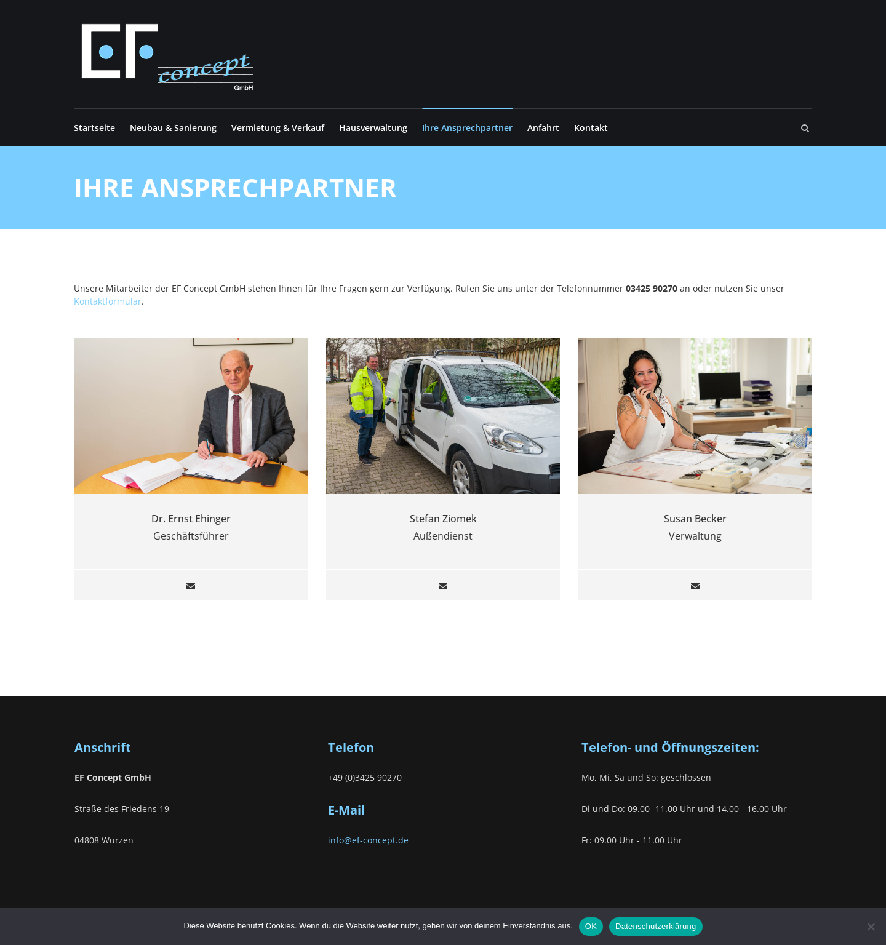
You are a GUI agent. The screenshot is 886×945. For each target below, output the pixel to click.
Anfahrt (543, 128)
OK (591, 926)
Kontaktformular (108, 301)
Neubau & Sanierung (173, 128)
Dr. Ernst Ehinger (191, 518)
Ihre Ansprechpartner (467, 128)
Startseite (94, 128)
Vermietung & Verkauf (277, 128)
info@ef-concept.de (368, 840)
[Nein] (870, 926)
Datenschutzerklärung (655, 926)
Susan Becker (695, 518)
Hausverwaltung (373, 128)
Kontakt (591, 128)
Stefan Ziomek (443, 518)
